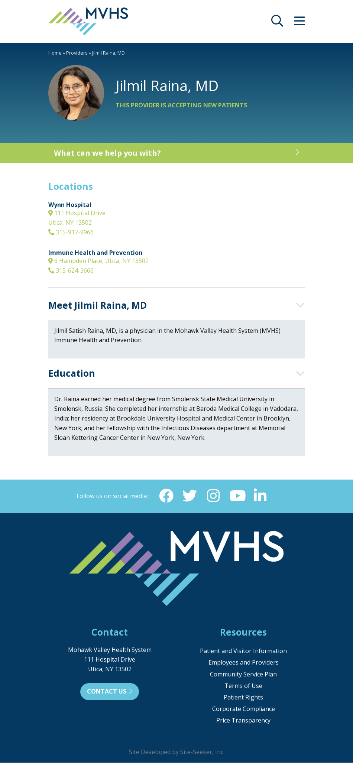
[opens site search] (277, 23)
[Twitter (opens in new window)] (189, 495)
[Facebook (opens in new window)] (165, 495)
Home (55, 52)
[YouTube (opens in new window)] (237, 495)
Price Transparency (243, 721)
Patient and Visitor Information (243, 651)
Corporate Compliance (243, 709)
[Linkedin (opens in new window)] (260, 495)
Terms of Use (243, 686)
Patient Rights (243, 698)
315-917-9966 (71, 232)
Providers (77, 52)
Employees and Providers (243, 663)
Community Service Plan (243, 675)
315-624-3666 (71, 270)
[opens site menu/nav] (299, 23)
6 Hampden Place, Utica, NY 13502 (98, 261)
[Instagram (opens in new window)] (213, 495)
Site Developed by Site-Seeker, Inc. (176, 752)
